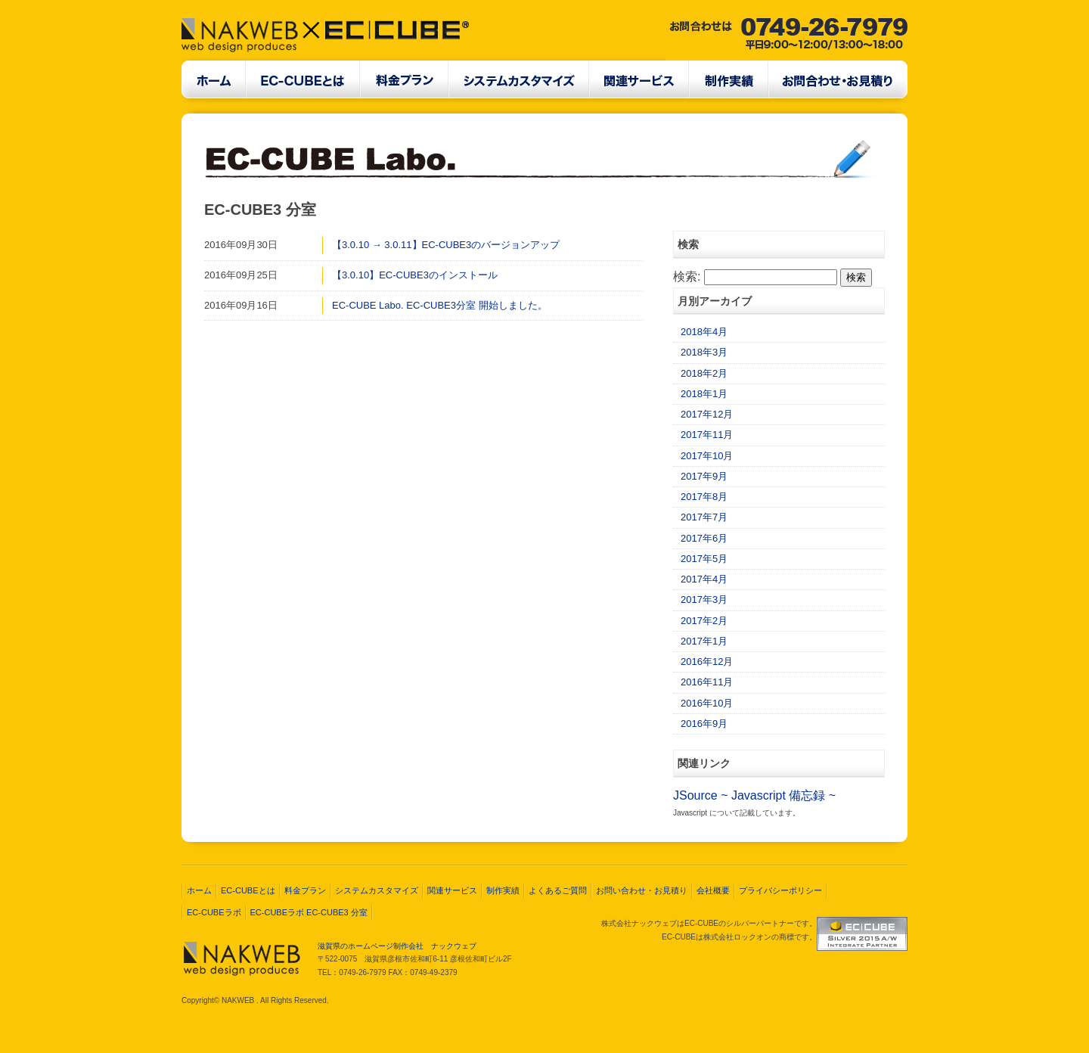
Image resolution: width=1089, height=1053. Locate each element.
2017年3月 (704, 599)
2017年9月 (704, 476)
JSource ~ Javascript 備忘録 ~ (754, 795)
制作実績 (503, 890)
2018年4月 (704, 331)
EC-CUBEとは (248, 890)
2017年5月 (704, 558)
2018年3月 (704, 352)
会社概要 (713, 890)
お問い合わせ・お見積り (641, 890)
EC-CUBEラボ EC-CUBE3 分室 (309, 912)
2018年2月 (704, 373)
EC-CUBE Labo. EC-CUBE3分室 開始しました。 (440, 305)
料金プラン (305, 890)
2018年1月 (704, 393)
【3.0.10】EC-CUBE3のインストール (415, 275)
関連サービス (452, 890)
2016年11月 (707, 682)
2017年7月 (704, 517)
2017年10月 (707, 455)
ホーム (199, 890)
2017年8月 (704, 496)
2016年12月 (707, 661)
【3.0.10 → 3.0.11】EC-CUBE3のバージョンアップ (446, 244)
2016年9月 (704, 723)
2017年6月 (704, 538)
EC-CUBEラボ (214, 912)
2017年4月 (704, 579)
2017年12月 (707, 414)
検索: (686, 276)
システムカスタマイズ (376, 890)
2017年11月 (707, 434)
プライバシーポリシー (780, 890)
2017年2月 (704, 620)
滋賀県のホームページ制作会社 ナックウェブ (397, 946)
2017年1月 (704, 641)
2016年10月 (707, 703)
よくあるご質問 (558, 890)
